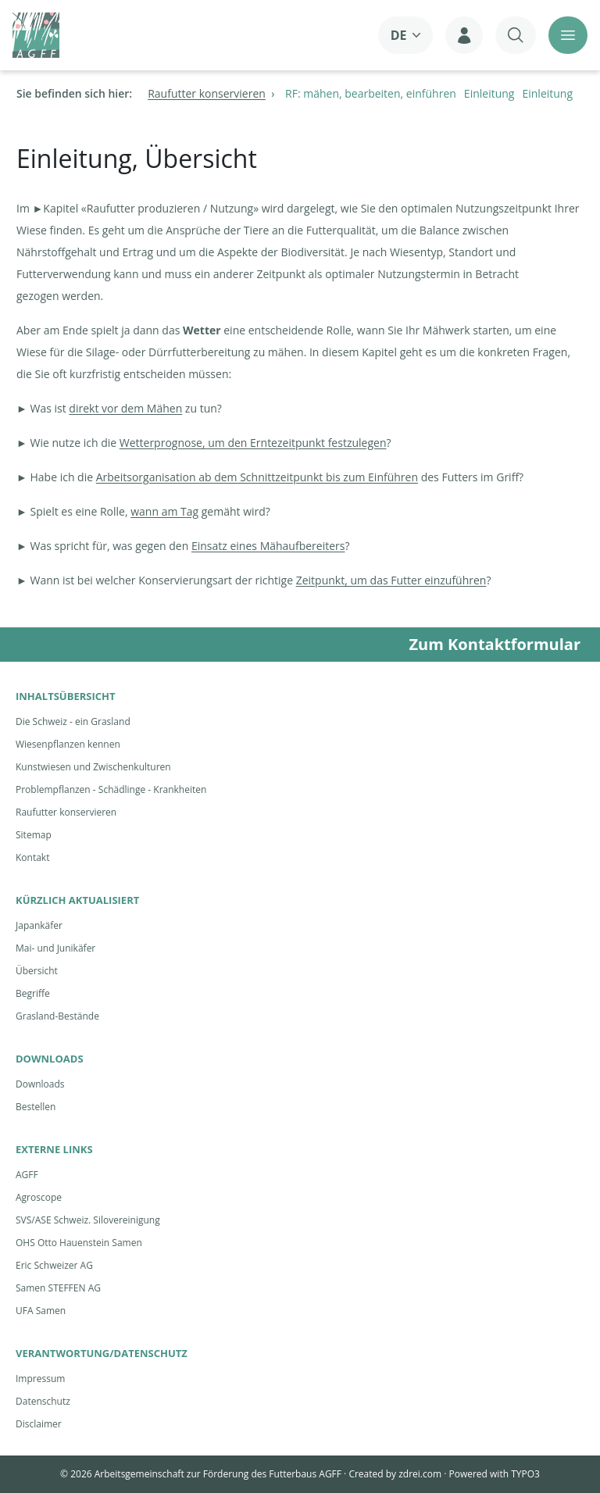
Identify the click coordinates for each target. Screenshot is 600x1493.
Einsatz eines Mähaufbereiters (268, 545)
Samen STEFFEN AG (58, 1288)
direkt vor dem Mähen (125, 408)
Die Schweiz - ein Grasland (73, 721)
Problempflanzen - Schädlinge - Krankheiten (111, 789)
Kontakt (32, 857)
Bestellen (35, 1106)
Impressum (40, 1378)
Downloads (40, 1084)
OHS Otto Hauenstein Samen (79, 1242)
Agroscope (39, 1197)
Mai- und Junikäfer (55, 948)
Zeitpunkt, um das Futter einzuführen (391, 580)
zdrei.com (419, 1473)
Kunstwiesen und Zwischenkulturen (93, 766)
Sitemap (34, 834)
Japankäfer (39, 925)
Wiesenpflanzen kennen (68, 744)
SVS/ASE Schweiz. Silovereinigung (88, 1220)
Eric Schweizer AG (54, 1265)
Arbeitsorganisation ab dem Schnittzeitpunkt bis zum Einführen (257, 477)
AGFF (27, 1174)
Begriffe (33, 993)
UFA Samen (41, 1310)
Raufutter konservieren (66, 812)
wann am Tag (164, 511)
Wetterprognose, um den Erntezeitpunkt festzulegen (253, 442)
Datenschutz (43, 1401)
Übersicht (37, 970)
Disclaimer (39, 1423)
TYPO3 (525, 1473)
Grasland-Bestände (57, 1016)
